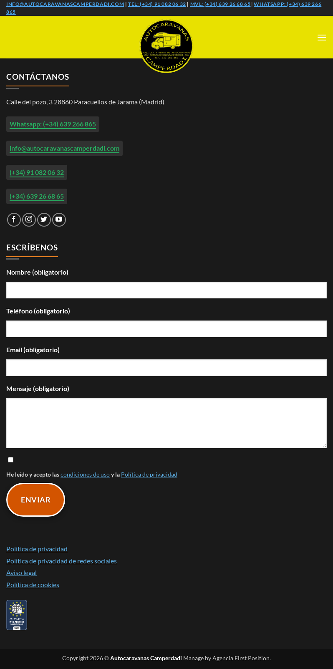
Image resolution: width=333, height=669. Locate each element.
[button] (322, 37)
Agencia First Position (241, 657)
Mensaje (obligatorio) (37, 388)
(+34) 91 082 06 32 (37, 172)
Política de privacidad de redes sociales (61, 561)
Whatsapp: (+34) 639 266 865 (53, 124)
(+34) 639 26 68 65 (37, 196)
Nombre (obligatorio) (37, 272)
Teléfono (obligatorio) (38, 311)
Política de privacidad (149, 474)
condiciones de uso (85, 474)
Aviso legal (21, 572)
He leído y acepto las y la (166, 466)
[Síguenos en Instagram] (29, 220)
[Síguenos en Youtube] (59, 220)
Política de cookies (32, 584)
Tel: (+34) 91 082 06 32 (157, 4)
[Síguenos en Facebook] (14, 220)
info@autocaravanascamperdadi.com (65, 4)
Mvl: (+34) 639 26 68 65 (220, 4)
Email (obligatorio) (33, 349)
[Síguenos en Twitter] (44, 220)
